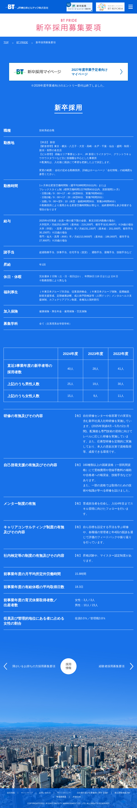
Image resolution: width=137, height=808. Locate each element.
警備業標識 (61, 797)
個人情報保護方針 (122, 793)
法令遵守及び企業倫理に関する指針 (92, 793)
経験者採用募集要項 (112, 666)
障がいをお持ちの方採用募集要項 (33, 666)
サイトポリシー (64, 793)
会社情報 (11, 793)
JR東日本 (76, 797)
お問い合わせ (45, 793)
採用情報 (68, 666)
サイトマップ (27, 793)
